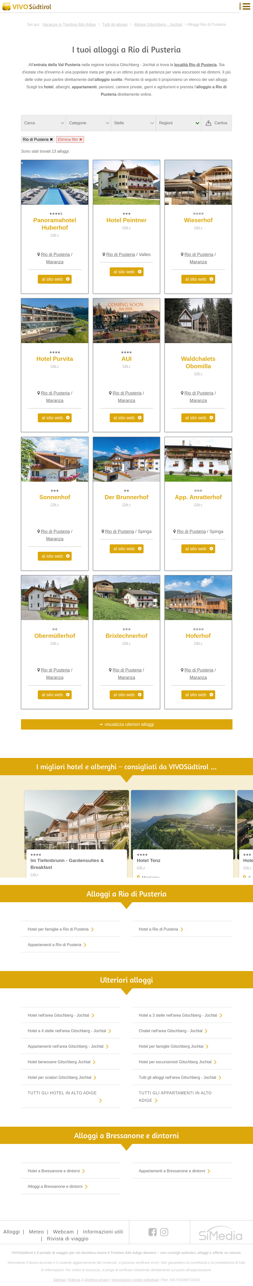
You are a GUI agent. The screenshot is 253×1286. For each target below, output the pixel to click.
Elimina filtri (68, 139)
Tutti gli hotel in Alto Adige (66, 1097)
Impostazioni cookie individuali (135, 1280)
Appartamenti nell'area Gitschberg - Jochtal (69, 1046)
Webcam (63, 1231)
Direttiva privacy (96, 1280)
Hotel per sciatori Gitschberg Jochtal (63, 1077)
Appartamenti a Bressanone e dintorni (175, 1171)
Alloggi (11, 1231)
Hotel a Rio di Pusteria (162, 929)
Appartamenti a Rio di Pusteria (58, 944)
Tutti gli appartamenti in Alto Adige (175, 1097)
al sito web (52, 279)
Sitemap (59, 1280)
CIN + (55, 235)
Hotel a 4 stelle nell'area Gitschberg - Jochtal (70, 1030)
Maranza (54, 261)
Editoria (74, 1280)
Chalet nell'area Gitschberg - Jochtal (174, 1030)
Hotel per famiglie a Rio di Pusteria (62, 929)
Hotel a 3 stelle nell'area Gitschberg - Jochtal (181, 1015)
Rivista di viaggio (67, 1238)
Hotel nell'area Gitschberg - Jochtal (62, 1015)
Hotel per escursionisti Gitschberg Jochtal (179, 1062)
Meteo (36, 1231)
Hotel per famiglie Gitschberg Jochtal (175, 1046)
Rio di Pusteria (35, 139)
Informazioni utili (103, 1231)
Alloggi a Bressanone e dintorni (58, 1186)
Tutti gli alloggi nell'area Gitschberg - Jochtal (181, 1077)
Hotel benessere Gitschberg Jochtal (62, 1062)
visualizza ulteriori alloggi (129, 724)
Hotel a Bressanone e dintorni (57, 1171)
